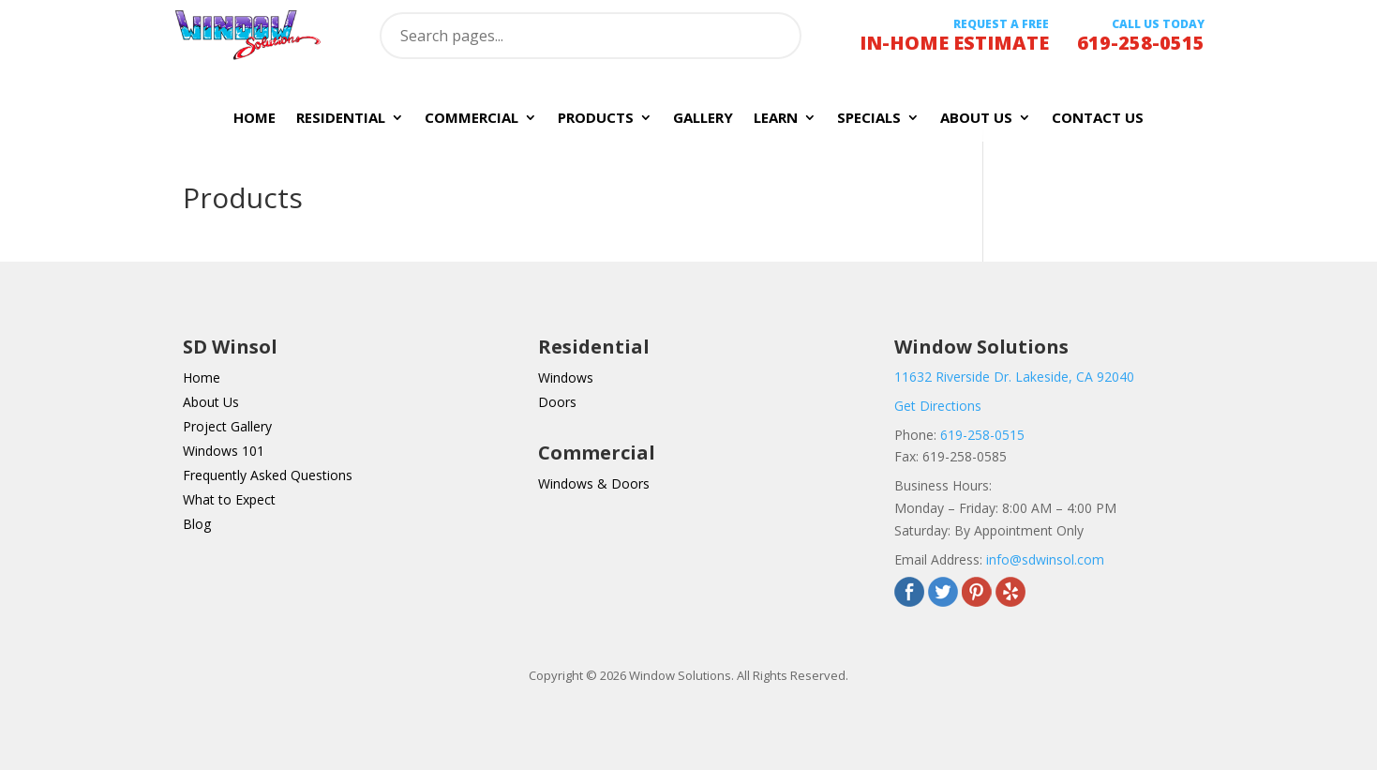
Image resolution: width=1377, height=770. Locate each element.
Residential (340, 119)
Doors (557, 402)
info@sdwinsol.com (1045, 559)
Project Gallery (227, 426)
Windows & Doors (594, 483)
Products (596, 119)
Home (254, 119)
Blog (197, 524)
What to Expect (229, 499)
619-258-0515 (982, 435)
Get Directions (937, 406)
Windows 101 (223, 451)
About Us (976, 119)
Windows (565, 377)
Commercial (471, 119)
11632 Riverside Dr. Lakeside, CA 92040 (1014, 376)
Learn (776, 119)
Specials (869, 119)
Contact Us (1098, 119)
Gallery (703, 119)
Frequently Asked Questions (267, 475)
